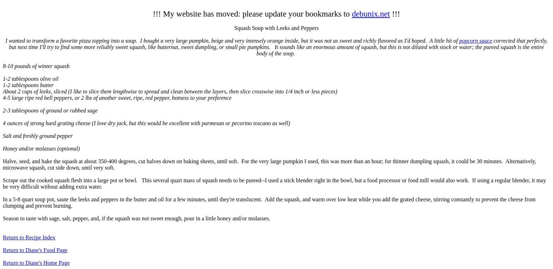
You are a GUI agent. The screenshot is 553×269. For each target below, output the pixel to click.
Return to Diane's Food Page (35, 250)
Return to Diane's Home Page (36, 263)
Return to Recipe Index (29, 237)
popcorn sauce (475, 41)
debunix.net (371, 13)
